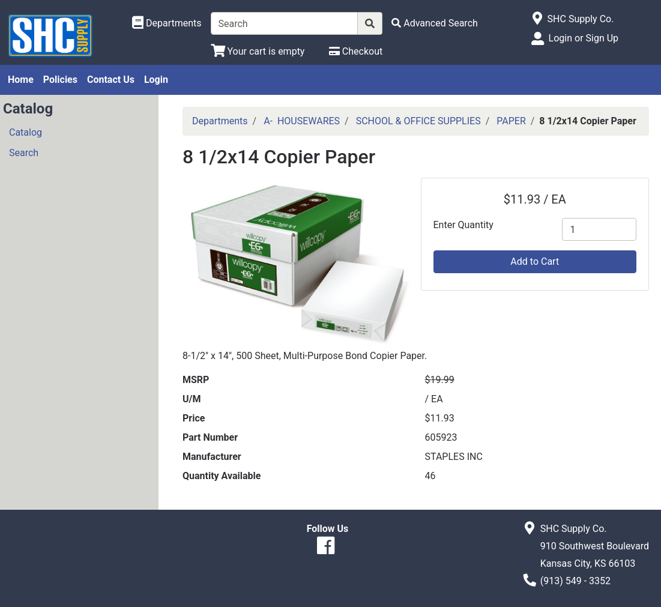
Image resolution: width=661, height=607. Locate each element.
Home (21, 79)
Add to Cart (534, 261)
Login (156, 79)
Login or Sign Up (583, 38)
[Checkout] (355, 51)
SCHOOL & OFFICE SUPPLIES (418, 121)
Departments (220, 121)
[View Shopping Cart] (258, 51)
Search (23, 153)
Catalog (25, 132)
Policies (60, 79)
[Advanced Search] (434, 23)
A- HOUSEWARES (302, 121)
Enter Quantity (463, 225)
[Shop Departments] (167, 23)
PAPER (511, 121)
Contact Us (110, 79)
